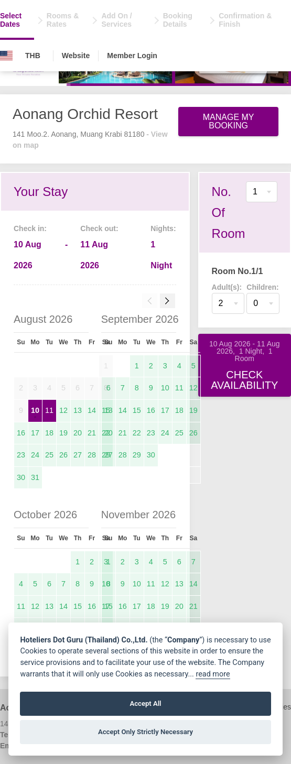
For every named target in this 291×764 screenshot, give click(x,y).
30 (21, 477)
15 (137, 410)
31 (35, 477)
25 (49, 455)
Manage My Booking (228, 121)
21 (92, 433)
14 (92, 410)
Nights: (163, 228)
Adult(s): (227, 287)
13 (77, 410)
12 (63, 410)
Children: (262, 287)
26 (63, 455)
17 (35, 433)
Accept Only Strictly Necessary (145, 732)
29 (137, 455)
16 (21, 433)
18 (49, 433)
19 (63, 433)
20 (77, 433)
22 (137, 433)
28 (92, 455)
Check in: (30, 228)
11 (49, 410)
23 (21, 455)
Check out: (99, 228)
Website (76, 55)
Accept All (145, 703)
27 (77, 455)
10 (35, 410)
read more (213, 674)
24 (35, 455)
